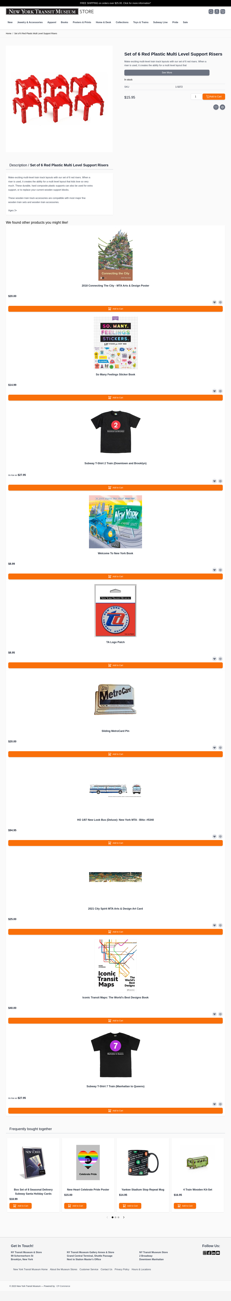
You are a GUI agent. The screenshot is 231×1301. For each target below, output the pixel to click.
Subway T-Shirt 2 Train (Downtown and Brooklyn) (115, 463)
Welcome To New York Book (115, 553)
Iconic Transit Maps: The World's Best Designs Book (115, 997)
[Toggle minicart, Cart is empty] (222, 11)
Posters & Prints (82, 22)
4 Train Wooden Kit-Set (197, 1189)
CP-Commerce (63, 1286)
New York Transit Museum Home (30, 1269)
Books (64, 22)
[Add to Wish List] (216, 107)
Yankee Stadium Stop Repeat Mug (143, 1189)
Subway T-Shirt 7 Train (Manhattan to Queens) (115, 1086)
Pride (175, 22)
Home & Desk (103, 22)
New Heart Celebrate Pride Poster (88, 1189)
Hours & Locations (141, 1269)
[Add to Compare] (222, 107)
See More (167, 72)
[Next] (123, 1217)
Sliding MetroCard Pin (115, 731)
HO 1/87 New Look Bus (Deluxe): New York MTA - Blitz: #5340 (115, 819)
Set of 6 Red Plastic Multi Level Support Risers (35, 33)
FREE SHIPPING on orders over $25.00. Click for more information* (115, 3)
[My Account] (216, 11)
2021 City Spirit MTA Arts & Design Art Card (115, 908)
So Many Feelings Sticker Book (115, 374)
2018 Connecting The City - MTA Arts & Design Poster (115, 285)
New (10, 22)
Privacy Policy (122, 1269)
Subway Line (160, 22)
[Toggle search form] (211, 11)
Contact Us (106, 1269)
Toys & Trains (140, 22)
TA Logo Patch (115, 642)
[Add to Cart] (214, 97)
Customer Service (89, 1269)
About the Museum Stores (63, 1269)
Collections (122, 22)
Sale (185, 22)
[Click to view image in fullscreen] (59, 99)
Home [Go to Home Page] (8, 33)
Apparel (51, 22)
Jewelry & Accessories (30, 22)
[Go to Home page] (50, 11)
